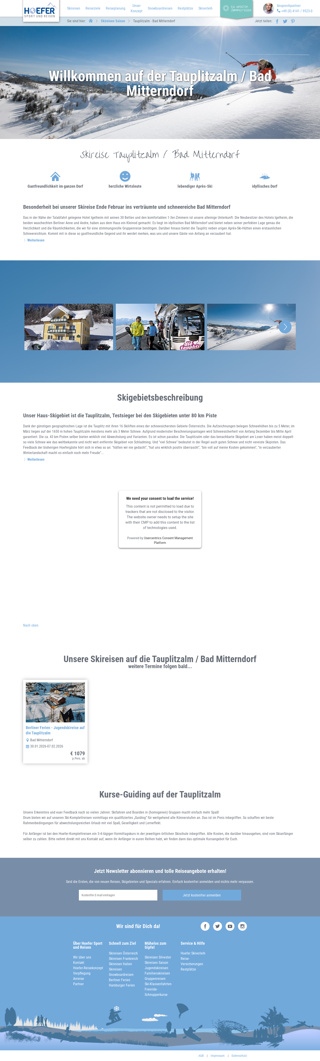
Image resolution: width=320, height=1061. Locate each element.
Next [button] (285, 327)
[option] (68, 327)
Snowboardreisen (160, 8)
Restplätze (185, 8)
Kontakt (78, 963)
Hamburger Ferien (122, 985)
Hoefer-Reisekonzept (88, 968)
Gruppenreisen (155, 979)
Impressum (218, 1055)
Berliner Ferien (119, 980)
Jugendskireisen (156, 968)
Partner (78, 984)
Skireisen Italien (120, 964)
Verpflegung (81, 973)
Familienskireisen (157, 973)
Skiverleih (205, 8)
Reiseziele (93, 8)
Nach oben (30, 625)
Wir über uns (82, 957)
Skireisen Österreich (123, 953)
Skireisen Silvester (158, 957)
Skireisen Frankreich (123, 959)
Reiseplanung (115, 8)
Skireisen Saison (113, 21)
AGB (201, 1055)
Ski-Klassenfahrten (158, 984)
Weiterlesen (35, 240)
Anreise (78, 979)
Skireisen (73, 8)
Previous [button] (35, 327)
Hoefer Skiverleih (193, 953)
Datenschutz (239, 1055)
